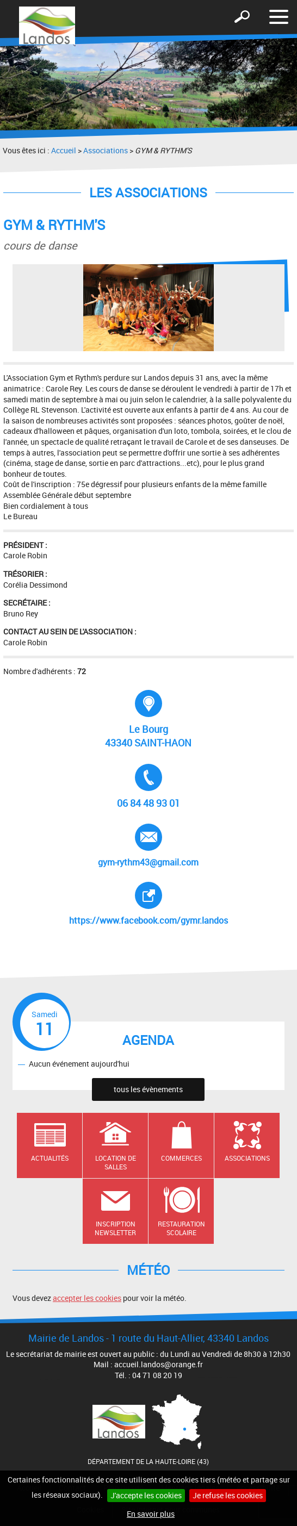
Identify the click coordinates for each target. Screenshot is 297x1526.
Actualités (50, 1158)
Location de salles (115, 1163)
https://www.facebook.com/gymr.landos (148, 904)
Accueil (63, 150)
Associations (105, 150)
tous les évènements (148, 1089)
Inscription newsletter (115, 1228)
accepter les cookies (87, 1298)
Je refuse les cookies (228, 1495)
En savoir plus (151, 1514)
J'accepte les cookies (146, 1495)
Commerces (181, 1158)
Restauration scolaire (181, 1228)
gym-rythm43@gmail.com (148, 846)
